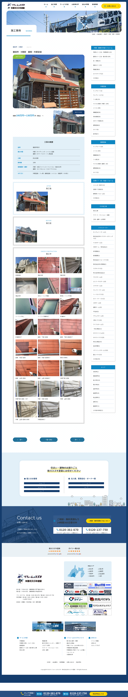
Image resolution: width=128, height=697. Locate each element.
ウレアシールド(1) (98, 95)
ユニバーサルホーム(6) (99, 281)
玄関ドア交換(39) (98, 189)
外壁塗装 (22, 680)
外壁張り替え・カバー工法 (27, 682)
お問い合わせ (111, 6)
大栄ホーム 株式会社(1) (100, 247)
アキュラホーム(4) (98, 316)
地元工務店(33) (97, 342)
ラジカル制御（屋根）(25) (100, 164)
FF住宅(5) (96, 311)
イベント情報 (95, 680)
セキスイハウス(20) (98, 337)
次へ (76, 440)
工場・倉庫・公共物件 (99, 219)
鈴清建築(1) (96, 255)
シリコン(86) (96, 108)
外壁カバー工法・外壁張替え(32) (102, 52)
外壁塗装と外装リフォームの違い (76, 689)
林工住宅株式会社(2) (99, 273)
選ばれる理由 (70, 682)
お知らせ (93, 682)
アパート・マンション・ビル (50, 687)
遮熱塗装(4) (96, 125)
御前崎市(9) (96, 376)
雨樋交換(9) (96, 69)
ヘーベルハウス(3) (98, 294)
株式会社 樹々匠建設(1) (99, 264)
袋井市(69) (96, 389)
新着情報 (95, 4)
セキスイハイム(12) (98, 333)
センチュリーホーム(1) (99, 232)
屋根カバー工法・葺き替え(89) (101, 56)
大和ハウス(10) (97, 320)
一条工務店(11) (97, 329)
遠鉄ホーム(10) (97, 307)
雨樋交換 (44, 680)
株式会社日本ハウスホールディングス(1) (103, 237)
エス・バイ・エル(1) (99, 298)
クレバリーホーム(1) (99, 290)
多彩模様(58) (96, 116)
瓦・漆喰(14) (96, 61)
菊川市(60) (96, 384)
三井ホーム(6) (97, 303)
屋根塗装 (22, 684)
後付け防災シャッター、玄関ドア (51, 682)
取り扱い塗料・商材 (72, 680)
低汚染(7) (95, 134)
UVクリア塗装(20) (98, 121)
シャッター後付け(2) (99, 185)
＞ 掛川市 (90, 608)
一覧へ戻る (48, 440)
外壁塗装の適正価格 (72, 687)
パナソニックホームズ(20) (100, 350)
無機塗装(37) (96, 155)
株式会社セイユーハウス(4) (100, 260)
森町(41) (95, 402)
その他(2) (95, 78)
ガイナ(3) (95, 172)
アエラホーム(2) (97, 277)
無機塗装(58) (96, 112)
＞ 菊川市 (100, 608)
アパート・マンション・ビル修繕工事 (85, 510)
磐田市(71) (96, 406)
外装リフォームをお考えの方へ (75, 684)
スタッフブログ (95, 684)
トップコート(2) (97, 91)
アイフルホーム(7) (98, 324)
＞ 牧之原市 (101, 613)
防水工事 (95, 211)
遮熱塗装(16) (96, 168)
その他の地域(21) (98, 410)
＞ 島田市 (100, 610)
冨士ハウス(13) (97, 354)
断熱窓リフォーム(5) (99, 194)
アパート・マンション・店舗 (101, 215)
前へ (21, 440)
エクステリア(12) (98, 74)
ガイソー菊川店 (74, 587)
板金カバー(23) (97, 65)
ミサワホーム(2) (97, 286)
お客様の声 (75, 4)
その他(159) (96, 359)
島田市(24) (96, 393)
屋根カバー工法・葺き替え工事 (28, 687)
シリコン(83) (96, 151)
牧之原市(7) (96, 397)
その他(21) (96, 198)
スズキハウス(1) (97, 268)
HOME (93, 34)
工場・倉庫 (85, 517)
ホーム (46, 4)
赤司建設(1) (96, 251)
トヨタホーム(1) (97, 243)
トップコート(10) (98, 146)
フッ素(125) (96, 99)
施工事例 (54, 4)
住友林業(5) (96, 346)
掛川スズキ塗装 (54, 587)
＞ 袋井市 (90, 610)
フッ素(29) (96, 159)
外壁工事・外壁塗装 (40, 510)
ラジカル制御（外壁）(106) (101, 104)
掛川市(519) (96, 380)
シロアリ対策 (46, 684)
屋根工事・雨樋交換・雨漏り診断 (40, 517)
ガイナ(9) (95, 129)
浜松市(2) (95, 372)
